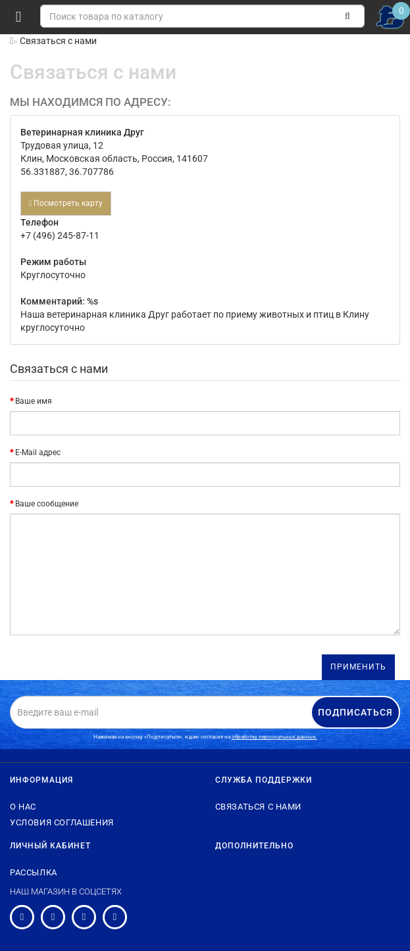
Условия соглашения (62, 822)
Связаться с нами (258, 807)
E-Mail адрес (38, 452)
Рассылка (33, 872)
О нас (23, 807)
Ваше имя (33, 401)
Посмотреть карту (66, 203)
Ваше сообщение (46, 503)
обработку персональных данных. (274, 737)
